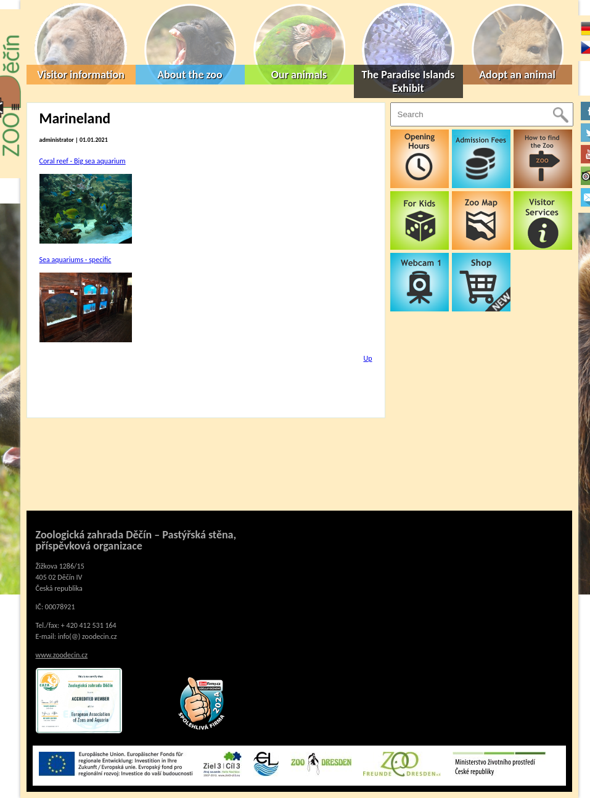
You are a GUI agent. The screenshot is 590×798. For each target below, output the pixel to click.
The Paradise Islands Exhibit (408, 81)
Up (367, 358)
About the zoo (189, 74)
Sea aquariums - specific (75, 259)
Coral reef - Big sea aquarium (82, 161)
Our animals (299, 74)
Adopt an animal (517, 74)
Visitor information (81, 74)
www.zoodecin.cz (62, 655)
